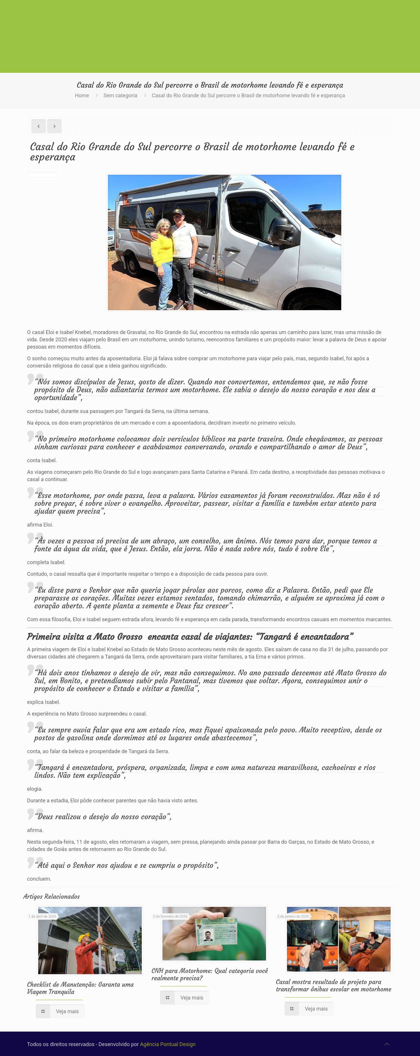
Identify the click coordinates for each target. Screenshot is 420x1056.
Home (82, 95)
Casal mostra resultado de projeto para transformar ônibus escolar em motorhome (333, 985)
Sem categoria (120, 95)
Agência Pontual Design (167, 1044)
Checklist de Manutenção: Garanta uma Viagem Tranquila (80, 988)
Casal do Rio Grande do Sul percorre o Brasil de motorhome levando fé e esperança (248, 95)
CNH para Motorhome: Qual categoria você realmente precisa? (209, 974)
